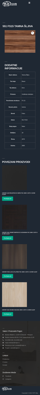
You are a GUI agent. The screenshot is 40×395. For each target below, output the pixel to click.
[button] (29, 2)
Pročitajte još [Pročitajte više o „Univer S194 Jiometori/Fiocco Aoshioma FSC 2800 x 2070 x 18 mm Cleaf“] (7, 238)
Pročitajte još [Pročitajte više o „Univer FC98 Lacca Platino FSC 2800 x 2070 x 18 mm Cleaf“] (7, 276)
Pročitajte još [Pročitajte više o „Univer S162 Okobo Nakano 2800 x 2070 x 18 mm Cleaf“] (7, 314)
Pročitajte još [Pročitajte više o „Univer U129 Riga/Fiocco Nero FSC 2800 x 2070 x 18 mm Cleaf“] (7, 198)
